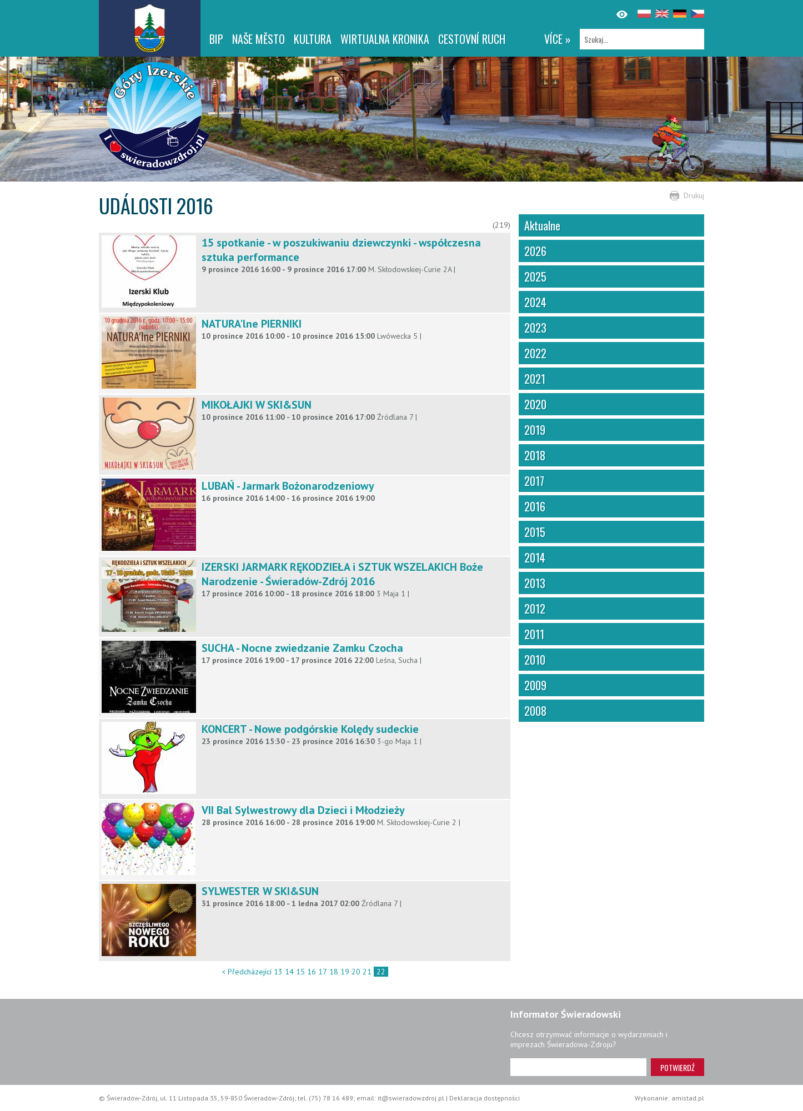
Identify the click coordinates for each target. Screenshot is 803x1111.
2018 (534, 455)
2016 (534, 506)
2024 (535, 302)
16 (311, 972)
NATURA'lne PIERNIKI (252, 323)
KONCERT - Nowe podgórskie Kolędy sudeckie (310, 729)
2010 (534, 659)
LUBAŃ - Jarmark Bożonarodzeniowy (288, 486)
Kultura (313, 39)
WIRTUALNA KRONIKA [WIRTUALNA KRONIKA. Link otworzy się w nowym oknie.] (384, 39)
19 (344, 972)
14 (289, 972)
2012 (534, 608)
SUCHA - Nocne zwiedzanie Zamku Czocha (302, 648)
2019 (534, 429)
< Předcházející (247, 972)
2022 (535, 353)
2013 (534, 583)
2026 (535, 251)
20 (356, 972)
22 (381, 972)
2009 (535, 685)
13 (278, 972)
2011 (534, 634)
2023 (535, 327)
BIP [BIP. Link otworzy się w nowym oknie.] (216, 39)
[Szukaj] (642, 39)
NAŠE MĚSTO (258, 39)
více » (557, 39)
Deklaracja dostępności (484, 1098)
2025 (535, 276)
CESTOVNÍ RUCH (471, 39)
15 (300, 972)
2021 (534, 378)
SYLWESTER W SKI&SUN (260, 891)
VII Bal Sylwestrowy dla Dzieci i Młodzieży (303, 810)
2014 (534, 557)
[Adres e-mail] (578, 1067)
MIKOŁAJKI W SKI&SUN (257, 405)
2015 (534, 532)
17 (322, 972)
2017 (534, 480)
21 (367, 972)
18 (333, 972)
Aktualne (542, 225)
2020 (535, 404)
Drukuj (694, 195)
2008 (535, 710)
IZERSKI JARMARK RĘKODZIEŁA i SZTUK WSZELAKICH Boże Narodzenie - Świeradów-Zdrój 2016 (342, 574)
